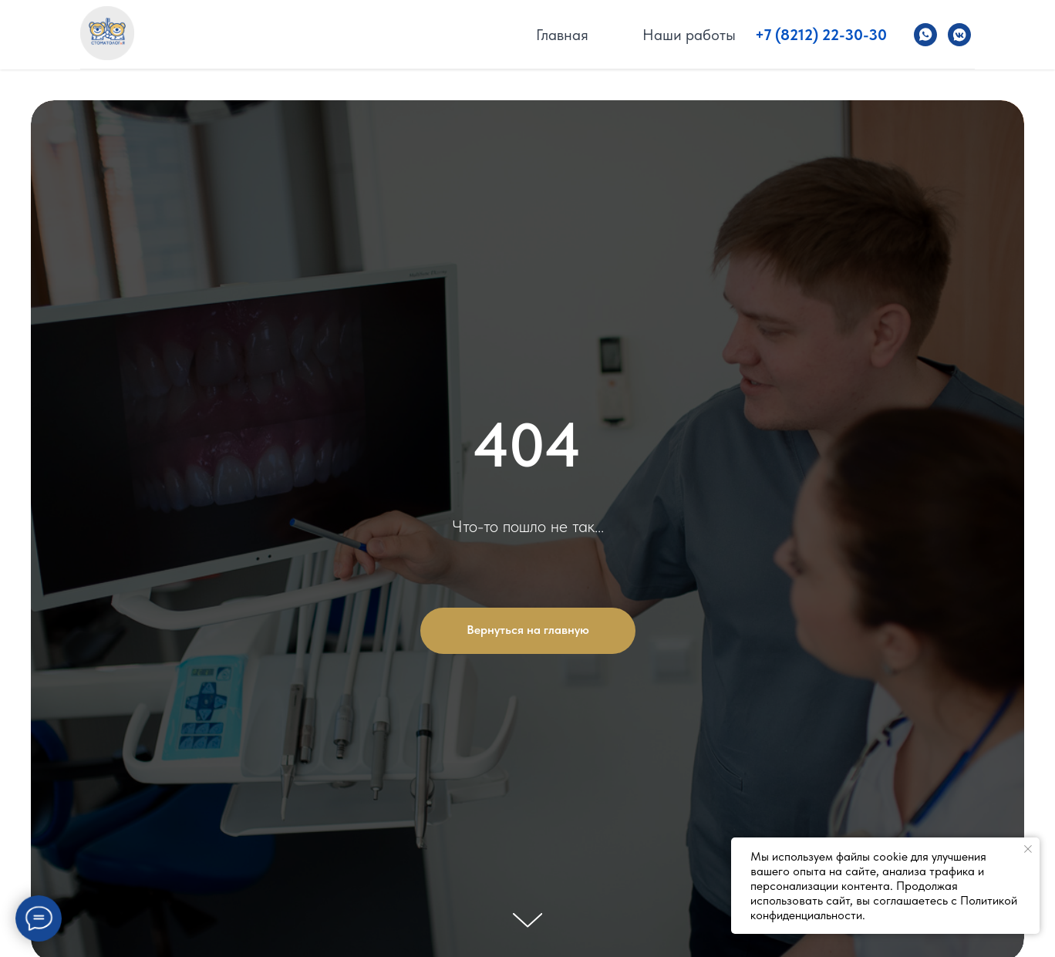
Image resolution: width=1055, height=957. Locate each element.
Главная (562, 34)
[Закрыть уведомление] (1028, 849)
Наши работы (689, 34)
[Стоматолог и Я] (925, 34)
